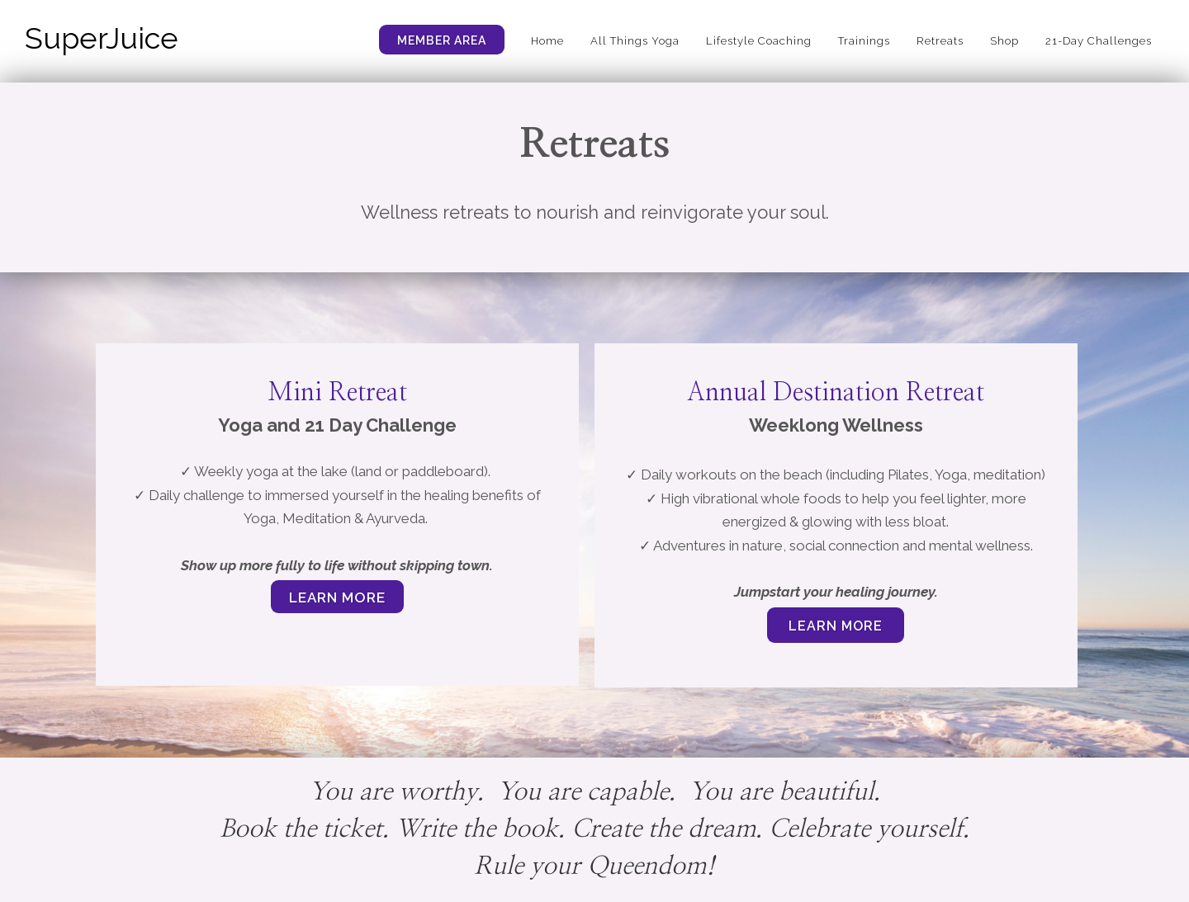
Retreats (940, 41)
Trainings (864, 41)
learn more (836, 626)
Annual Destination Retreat (835, 392)
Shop (1004, 41)
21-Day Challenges (1098, 41)
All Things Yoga (635, 41)
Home (547, 41)
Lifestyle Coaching (759, 41)
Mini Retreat (337, 392)
